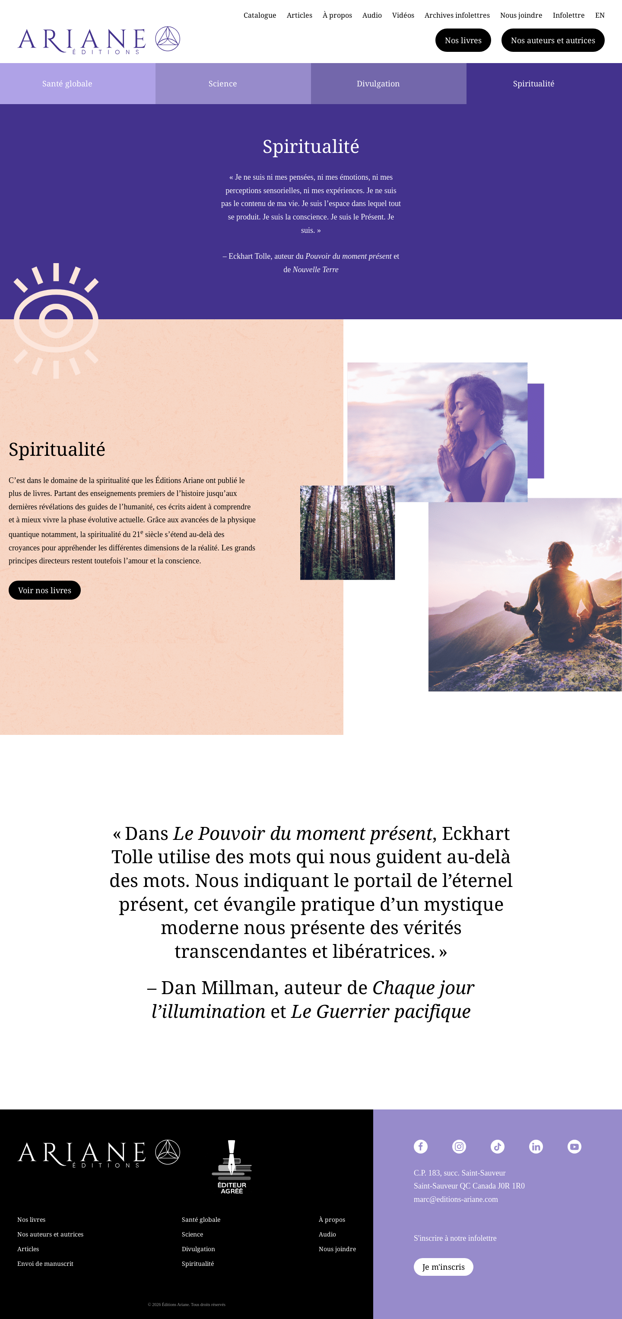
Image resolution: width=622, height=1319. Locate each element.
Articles (299, 15)
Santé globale (67, 83)
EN (600, 15)
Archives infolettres (457, 15)
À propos (337, 15)
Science (223, 83)
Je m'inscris (443, 1267)
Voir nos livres (44, 590)
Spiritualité (534, 83)
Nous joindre (521, 15)
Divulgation (378, 83)
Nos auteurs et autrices (553, 40)
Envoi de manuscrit (45, 1263)
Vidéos (403, 15)
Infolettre (569, 15)
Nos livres (463, 40)
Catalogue (260, 15)
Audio (372, 15)
